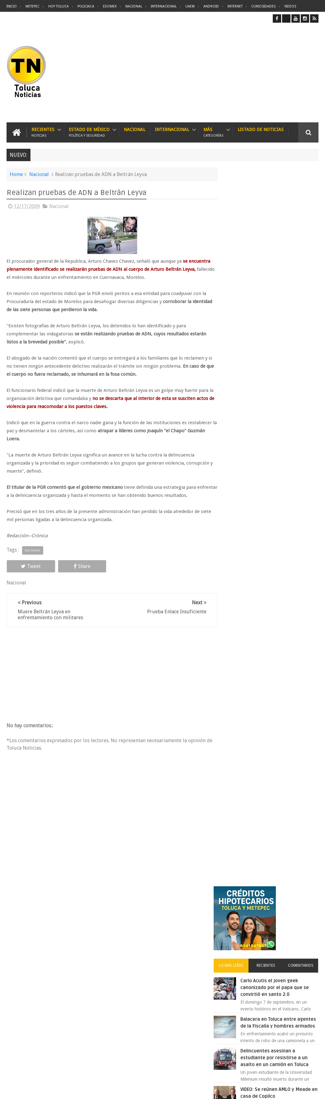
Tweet (26, 566)
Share (67, 566)
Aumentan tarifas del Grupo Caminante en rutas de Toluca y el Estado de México (284, 535)
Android (211, 6)
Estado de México (89, 132)
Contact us (302, 900)
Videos (290, 6)
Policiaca (85, 6)
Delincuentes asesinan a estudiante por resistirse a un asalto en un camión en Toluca (173, 939)
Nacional (133, 6)
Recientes (42, 132)
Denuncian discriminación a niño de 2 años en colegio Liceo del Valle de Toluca (175, 1055)
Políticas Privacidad (264, 1089)
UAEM (190, 6)
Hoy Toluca (58, 6)
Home (16, 174)
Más (213, 132)
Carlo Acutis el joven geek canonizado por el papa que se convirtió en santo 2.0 (283, 272)
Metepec (32, 6)
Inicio (12, 6)
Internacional (164, 6)
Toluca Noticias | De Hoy (86, 1089)
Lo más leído (240, 250)
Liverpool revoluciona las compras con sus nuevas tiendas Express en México (281, 574)
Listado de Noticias (261, 129)
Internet (235, 6)
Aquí (313, 1089)
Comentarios (302, 250)
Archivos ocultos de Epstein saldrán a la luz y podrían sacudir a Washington (271, 674)
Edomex (110, 6)
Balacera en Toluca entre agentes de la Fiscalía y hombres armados (280, 311)
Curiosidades (263, 6)
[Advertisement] (266, 72)
